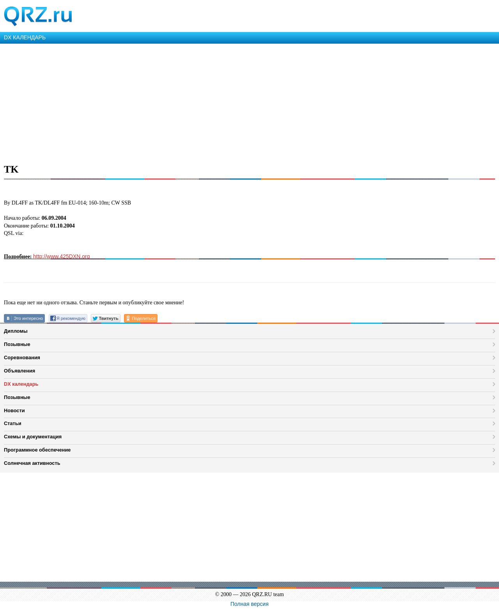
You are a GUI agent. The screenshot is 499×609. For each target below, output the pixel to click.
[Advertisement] (234, 102)
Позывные (17, 344)
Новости (14, 410)
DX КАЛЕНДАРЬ (25, 37)
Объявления (19, 371)
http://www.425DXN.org (61, 256)
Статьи (12, 423)
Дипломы (16, 331)
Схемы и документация (33, 437)
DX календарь (21, 384)
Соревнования (22, 357)
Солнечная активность (32, 463)
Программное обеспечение (37, 450)
